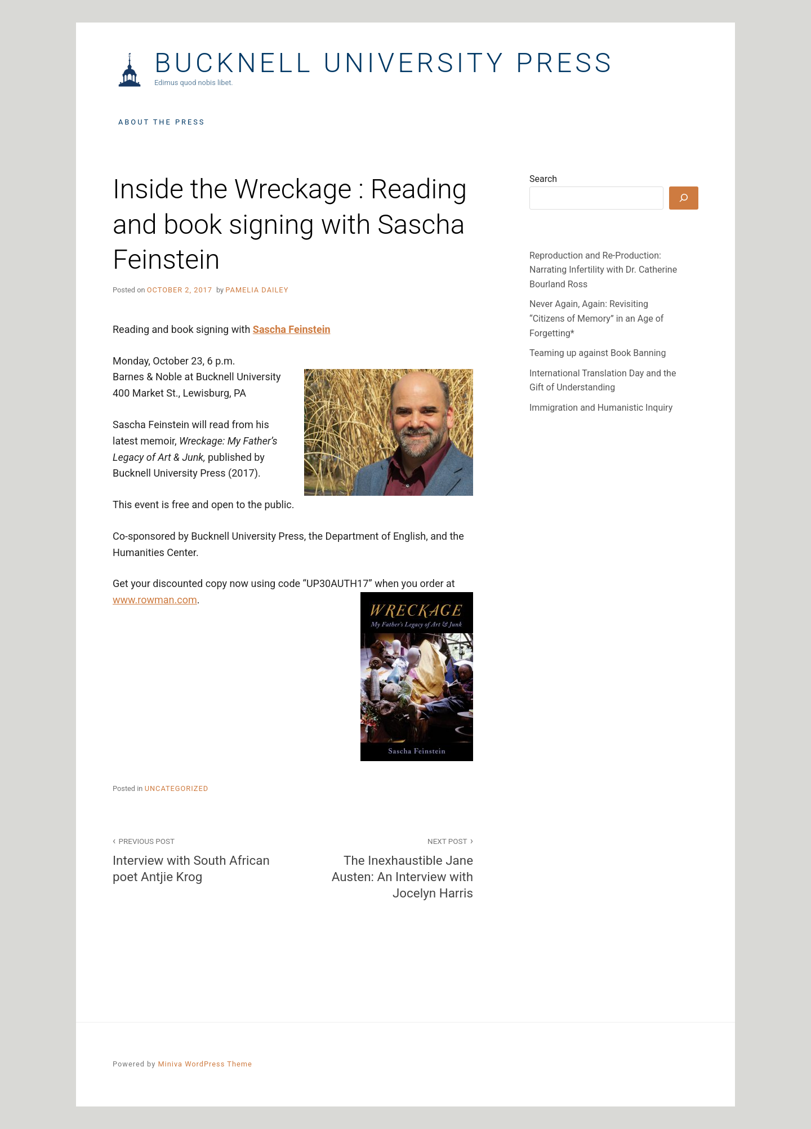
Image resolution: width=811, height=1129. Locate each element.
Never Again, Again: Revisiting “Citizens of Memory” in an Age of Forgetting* (596, 318)
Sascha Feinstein (292, 329)
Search (543, 179)
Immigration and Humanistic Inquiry (600, 407)
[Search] (683, 198)
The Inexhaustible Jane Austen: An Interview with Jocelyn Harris (389, 867)
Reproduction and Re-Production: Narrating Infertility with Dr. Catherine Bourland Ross (603, 270)
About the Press (161, 122)
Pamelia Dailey (256, 290)
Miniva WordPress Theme (205, 1064)
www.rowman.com (155, 600)
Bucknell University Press (384, 63)
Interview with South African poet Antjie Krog (196, 859)
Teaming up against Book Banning (597, 353)
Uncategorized (176, 788)
